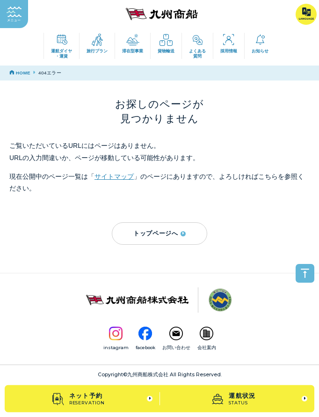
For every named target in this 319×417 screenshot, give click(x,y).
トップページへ (159, 233)
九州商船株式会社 (147, 375)
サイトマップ (114, 176)
